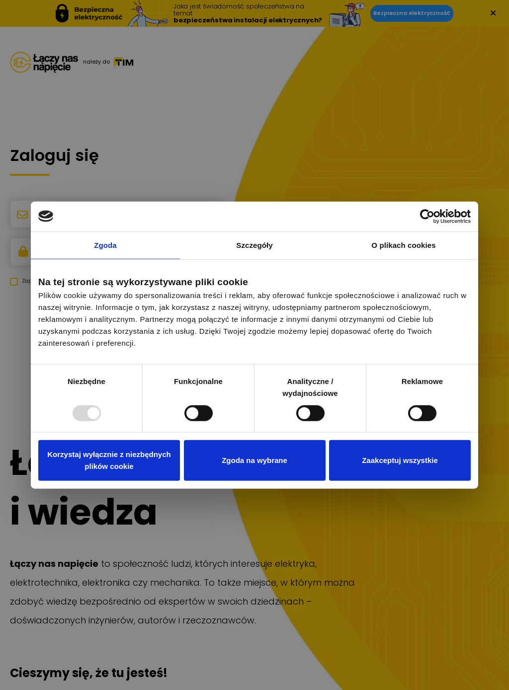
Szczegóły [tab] (254, 244)
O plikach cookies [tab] (403, 244)
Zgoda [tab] (105, 244)
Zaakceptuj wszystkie (400, 460)
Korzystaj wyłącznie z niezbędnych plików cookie (108, 460)
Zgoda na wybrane (254, 460)
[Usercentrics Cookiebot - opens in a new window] (427, 216)
